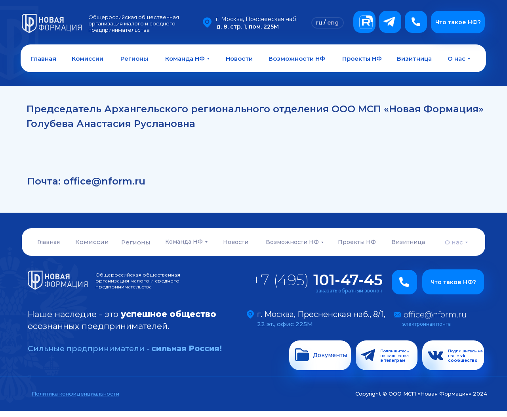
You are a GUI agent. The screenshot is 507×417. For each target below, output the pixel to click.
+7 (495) (317, 280)
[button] (416, 22)
